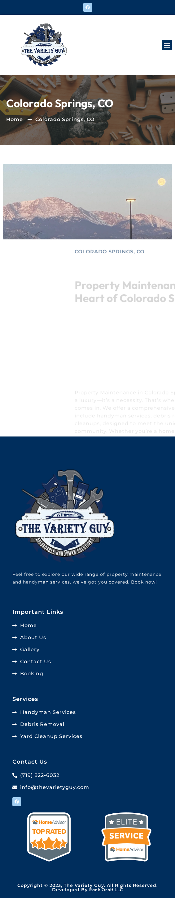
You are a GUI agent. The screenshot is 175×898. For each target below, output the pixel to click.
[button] (167, 45)
